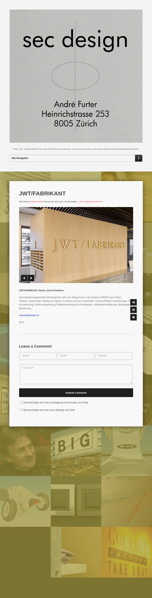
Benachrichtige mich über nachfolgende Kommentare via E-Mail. (56, 402)
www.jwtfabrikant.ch (29, 315)
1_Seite (80, 202)
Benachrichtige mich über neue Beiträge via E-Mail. (49, 410)
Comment (28, 368)
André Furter (36, 202)
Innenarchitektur (94, 202)
